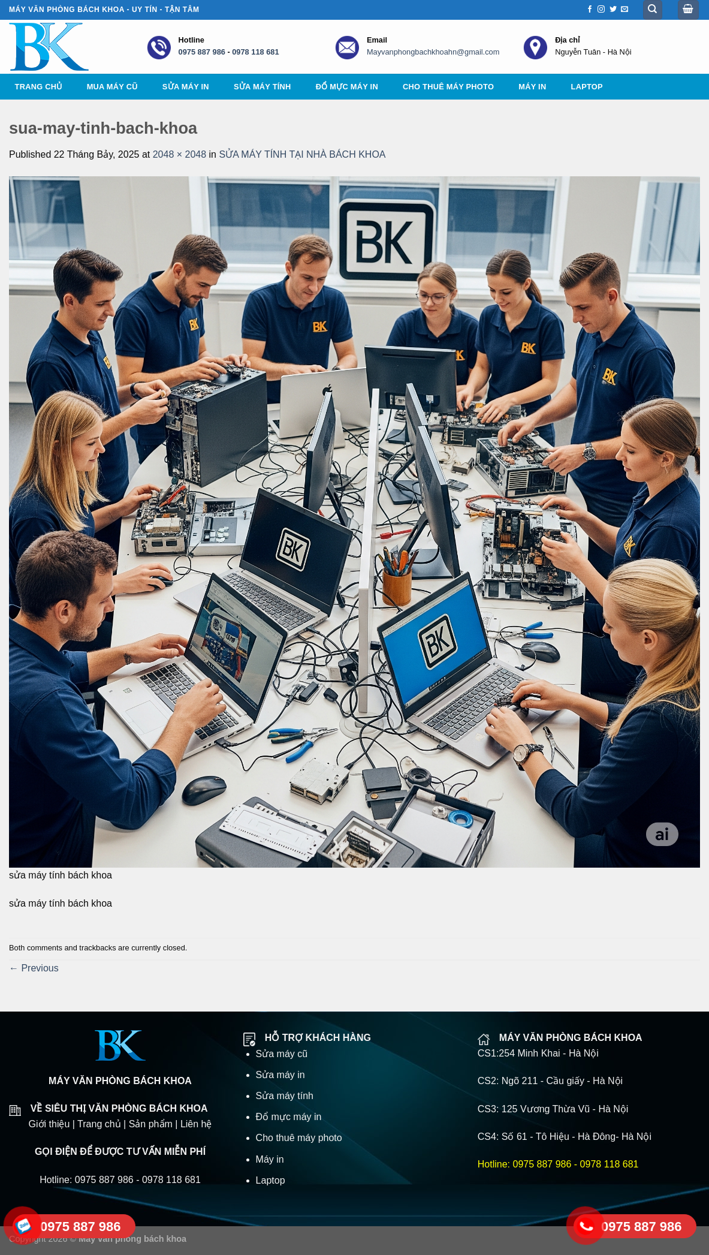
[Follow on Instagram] (601, 9)
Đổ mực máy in (347, 86)
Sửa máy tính (262, 86)
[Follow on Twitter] (613, 9)
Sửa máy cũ (282, 1054)
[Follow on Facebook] (589, 9)
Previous (34, 968)
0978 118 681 (255, 51)
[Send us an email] (624, 9)
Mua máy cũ (112, 86)
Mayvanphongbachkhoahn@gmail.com (433, 51)
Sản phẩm (151, 1124)
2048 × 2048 (179, 154)
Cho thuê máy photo (448, 86)
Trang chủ (38, 86)
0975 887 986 (202, 51)
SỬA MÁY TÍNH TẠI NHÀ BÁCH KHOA (302, 154)
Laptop (587, 86)
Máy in (532, 86)
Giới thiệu (49, 1124)
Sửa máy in (185, 86)
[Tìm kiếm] (653, 10)
